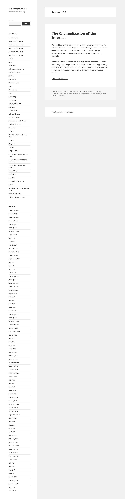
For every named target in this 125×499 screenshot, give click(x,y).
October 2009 (13, 370)
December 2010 (14, 321)
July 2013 (12, 238)
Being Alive (12, 66)
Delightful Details (14, 72)
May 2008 (12, 428)
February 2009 (13, 397)
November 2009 (14, 366)
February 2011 (13, 314)
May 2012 (12, 269)
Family (11, 86)
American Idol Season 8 (16, 52)
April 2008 (12, 432)
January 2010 (13, 359)
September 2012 (14, 259)
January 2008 (13, 442)
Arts (10, 62)
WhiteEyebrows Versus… (17, 197)
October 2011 (13, 290)
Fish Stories (12, 90)
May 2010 (12, 345)
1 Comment (60, 96)
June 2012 (12, 266)
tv (101, 94)
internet (80, 94)
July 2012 (12, 262)
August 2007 (13, 460)
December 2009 (14, 363)
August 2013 (13, 235)
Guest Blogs (12, 97)
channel (63, 94)
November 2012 (14, 255)
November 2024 (14, 210)
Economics (12, 79)
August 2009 (13, 377)
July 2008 (12, 422)
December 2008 (14, 404)
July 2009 (12, 380)
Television (12, 178)
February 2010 (13, 356)
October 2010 (13, 328)
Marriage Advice (14, 117)
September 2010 (14, 332)
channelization (72, 94)
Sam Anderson (73, 91)
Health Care (13, 100)
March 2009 (13, 394)
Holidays (12, 107)
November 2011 (14, 287)
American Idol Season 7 (16, 48)
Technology (12, 174)
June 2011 (12, 300)
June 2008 (12, 425)
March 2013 (13, 245)
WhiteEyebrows (18, 8)
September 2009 (14, 373)
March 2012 (13, 273)
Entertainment (14, 83)
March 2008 (13, 435)
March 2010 (13, 352)
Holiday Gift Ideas (15, 104)
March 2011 (13, 311)
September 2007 (14, 456)
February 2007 (13, 480)
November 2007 (14, 449)
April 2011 (12, 307)
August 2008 (13, 418)
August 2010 (13, 335)
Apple (11, 59)
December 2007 (14, 446)
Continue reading (60, 78)
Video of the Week (15, 194)
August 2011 (13, 293)
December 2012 (14, 252)
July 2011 (12, 297)
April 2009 (12, 390)
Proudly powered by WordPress (62, 112)
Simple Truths (13, 151)
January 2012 (13, 280)
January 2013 (13, 248)
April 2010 (12, 349)
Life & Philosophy (14, 114)
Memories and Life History (18, 121)
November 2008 (14, 408)
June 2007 (12, 467)
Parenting (12, 128)
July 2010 (12, 338)
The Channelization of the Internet (74, 35)
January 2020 (13, 214)
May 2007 (12, 470)
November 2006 (14, 484)
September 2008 (14, 415)
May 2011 (12, 304)
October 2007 (13, 453)
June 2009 (12, 383)
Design (11, 76)
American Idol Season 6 (16, 45)
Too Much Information (16, 181)
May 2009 (12, 387)
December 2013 (14, 231)
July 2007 (12, 463)
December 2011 (14, 283)
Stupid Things (13, 171)
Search (11, 21)
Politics (11, 131)
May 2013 (12, 242)
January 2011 (13, 318)
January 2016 (13, 221)
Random (11, 140)
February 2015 (13, 224)
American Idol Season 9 (16, 55)
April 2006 (12, 491)
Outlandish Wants (15, 124)
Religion (11, 144)
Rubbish (11, 147)
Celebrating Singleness (16, 69)
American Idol (13, 38)
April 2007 (12, 473)
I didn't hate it (13, 111)
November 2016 (14, 217)
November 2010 (14, 325)
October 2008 (13, 411)
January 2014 (13, 228)
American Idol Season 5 (16, 41)
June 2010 (12, 342)
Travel (11, 185)
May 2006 (12, 487)
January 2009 (13, 401)
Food (10, 93)
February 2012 (13, 276)
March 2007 (13, 477)
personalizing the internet (91, 94)
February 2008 (13, 439)
